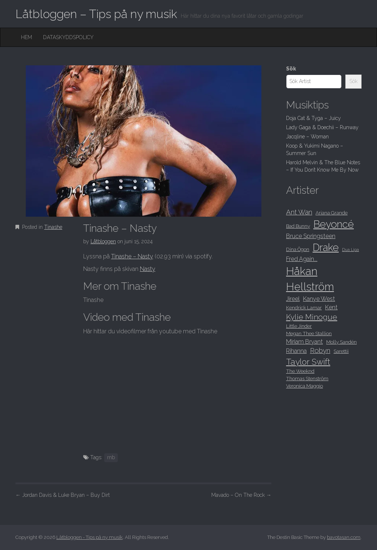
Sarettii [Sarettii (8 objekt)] (341, 351)
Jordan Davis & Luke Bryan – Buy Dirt (62, 495)
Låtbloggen (103, 241)
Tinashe (53, 227)
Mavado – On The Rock (241, 495)
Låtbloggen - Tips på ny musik (89, 537)
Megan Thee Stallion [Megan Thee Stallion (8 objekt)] (309, 333)
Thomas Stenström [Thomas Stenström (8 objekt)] (307, 378)
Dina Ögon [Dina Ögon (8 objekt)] (297, 249)
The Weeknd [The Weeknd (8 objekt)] (300, 371)
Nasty (147, 268)
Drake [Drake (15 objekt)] (326, 247)
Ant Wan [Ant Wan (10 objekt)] (299, 212)
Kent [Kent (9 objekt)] (331, 307)
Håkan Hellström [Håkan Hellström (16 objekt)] (310, 279)
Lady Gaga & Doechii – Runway (322, 127)
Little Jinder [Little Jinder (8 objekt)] (299, 326)
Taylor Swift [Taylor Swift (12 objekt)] (308, 362)
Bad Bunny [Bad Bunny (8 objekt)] (298, 226)
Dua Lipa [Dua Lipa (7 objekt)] (350, 249)
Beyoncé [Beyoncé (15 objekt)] (333, 224)
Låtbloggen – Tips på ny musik (96, 14)
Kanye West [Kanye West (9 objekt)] (319, 298)
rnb (111, 457)
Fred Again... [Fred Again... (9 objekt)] (301, 258)
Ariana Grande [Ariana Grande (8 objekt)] (332, 213)
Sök (291, 69)
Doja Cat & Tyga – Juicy (313, 118)
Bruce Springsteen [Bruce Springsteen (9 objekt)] (310, 236)
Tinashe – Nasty (132, 256)
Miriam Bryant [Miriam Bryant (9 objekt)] (304, 341)
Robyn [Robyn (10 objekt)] (320, 350)
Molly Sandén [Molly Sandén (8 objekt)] (341, 342)
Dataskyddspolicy (68, 37)
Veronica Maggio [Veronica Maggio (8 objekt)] (304, 386)
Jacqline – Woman (307, 137)
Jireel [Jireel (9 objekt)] (293, 298)
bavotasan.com (343, 537)
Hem (26, 37)
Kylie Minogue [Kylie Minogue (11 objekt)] (311, 317)
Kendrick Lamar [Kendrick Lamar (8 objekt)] (304, 307)
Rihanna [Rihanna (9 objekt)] (296, 350)
